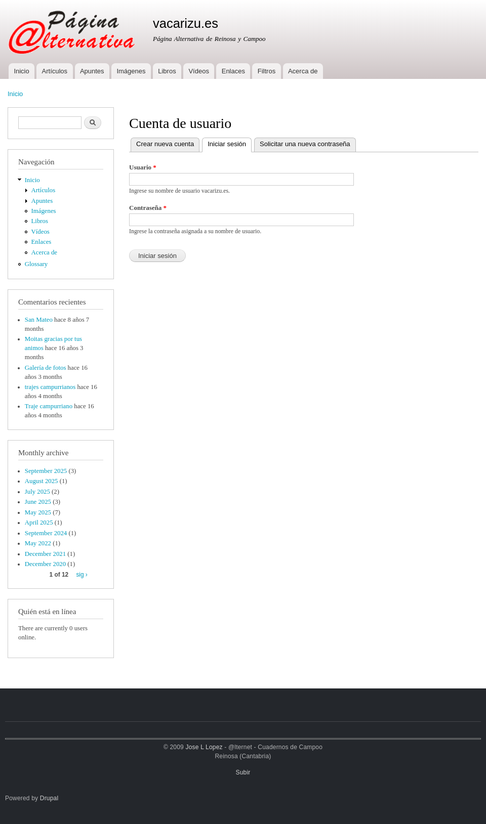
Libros (167, 71)
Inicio (21, 71)
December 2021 (45, 553)
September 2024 (46, 533)
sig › (81, 574)
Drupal (49, 798)
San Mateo (39, 319)
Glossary (36, 264)
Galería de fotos (45, 367)
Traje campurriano (48, 406)
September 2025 (46, 470)
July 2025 (37, 491)
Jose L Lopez (204, 747)
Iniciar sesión (230, 143)
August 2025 (41, 481)
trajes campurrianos (50, 387)
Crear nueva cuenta (165, 144)
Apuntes (92, 71)
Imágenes (130, 71)
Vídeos (198, 71)
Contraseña (148, 207)
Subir (243, 772)
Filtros (266, 71)
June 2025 (38, 501)
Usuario (142, 167)
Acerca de (303, 71)
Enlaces (233, 71)
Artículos (55, 71)
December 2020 (45, 564)
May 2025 (38, 512)
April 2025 (39, 522)
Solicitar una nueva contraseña (305, 144)
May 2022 (38, 543)
